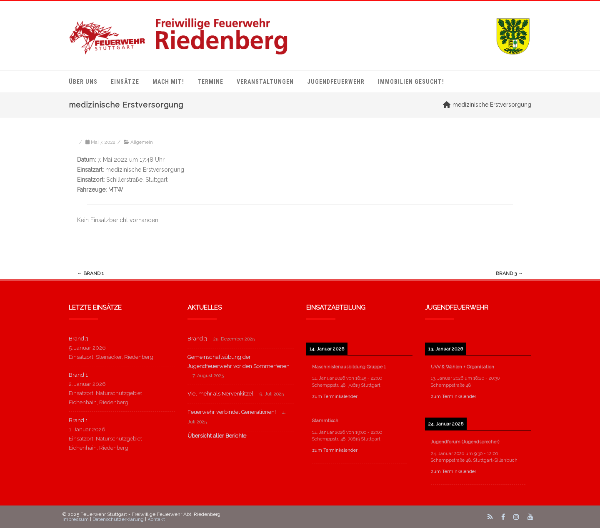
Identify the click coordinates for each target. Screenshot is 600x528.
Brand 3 (509, 273)
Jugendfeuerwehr (336, 81)
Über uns (83, 81)
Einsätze (125, 81)
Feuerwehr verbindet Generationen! (232, 412)
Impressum (75, 519)
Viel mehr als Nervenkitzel (220, 393)
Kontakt (156, 519)
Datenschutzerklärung (118, 519)
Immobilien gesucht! (411, 81)
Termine (210, 81)
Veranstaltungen (265, 81)
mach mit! (168, 81)
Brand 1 (90, 273)
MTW (115, 189)
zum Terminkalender (335, 396)
